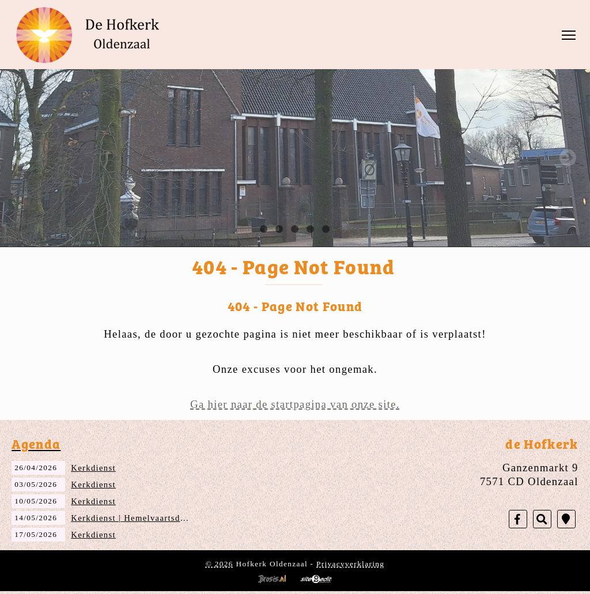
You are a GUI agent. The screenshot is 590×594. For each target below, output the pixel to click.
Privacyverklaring (350, 563)
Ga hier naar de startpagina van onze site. (295, 404)
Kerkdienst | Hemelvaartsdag (130, 518)
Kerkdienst (93, 467)
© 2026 (219, 563)
